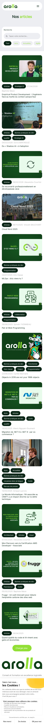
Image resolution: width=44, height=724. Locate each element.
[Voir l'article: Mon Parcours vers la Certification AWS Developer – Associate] (22, 525)
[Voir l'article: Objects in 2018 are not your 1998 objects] (22, 355)
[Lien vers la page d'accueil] (10, 6)
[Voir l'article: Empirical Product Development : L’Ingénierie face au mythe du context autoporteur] (22, 76)
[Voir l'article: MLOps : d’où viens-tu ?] (22, 257)
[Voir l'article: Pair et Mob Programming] (22, 306)
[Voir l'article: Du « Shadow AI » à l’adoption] (22, 124)
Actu (16, 43)
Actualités (27, 43)
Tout (7, 43)
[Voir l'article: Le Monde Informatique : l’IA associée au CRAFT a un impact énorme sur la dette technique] (22, 469)
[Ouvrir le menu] (38, 6)
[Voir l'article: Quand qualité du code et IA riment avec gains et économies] (22, 621)
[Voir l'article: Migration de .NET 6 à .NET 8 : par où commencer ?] (22, 408)
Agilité (38, 43)
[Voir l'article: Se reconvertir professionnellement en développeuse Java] (22, 170)
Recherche (8, 30)
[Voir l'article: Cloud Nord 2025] (22, 212)
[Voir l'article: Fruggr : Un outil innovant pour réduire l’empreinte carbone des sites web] (22, 574)
